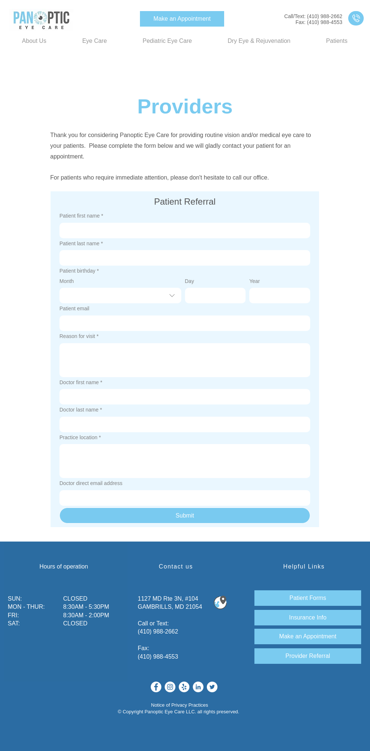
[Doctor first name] (182, 396)
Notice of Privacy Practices (179, 705)
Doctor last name (80, 410)
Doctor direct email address (90, 483)
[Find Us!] (220, 602)
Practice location (80, 437)
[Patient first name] (182, 230)
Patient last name (81, 244)
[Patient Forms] (307, 598)
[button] (336, 41)
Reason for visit (79, 336)
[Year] (277, 295)
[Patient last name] (182, 257)
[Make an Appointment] (182, 19)
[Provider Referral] (307, 656)
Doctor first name (80, 382)
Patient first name (81, 216)
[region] (356, 18)
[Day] (213, 295)
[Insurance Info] (307, 617)
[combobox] (120, 295)
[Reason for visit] (185, 360)
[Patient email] (182, 323)
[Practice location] (185, 461)
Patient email (74, 308)
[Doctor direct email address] (182, 498)
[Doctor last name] (182, 424)
